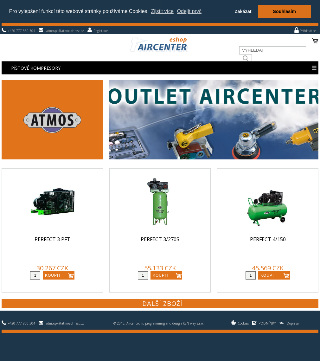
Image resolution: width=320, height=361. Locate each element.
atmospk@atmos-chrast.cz (65, 31)
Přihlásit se (308, 31)
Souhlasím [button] (284, 11)
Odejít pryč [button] (189, 11)
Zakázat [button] (243, 11)
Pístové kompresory (36, 68)
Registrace (100, 31)
